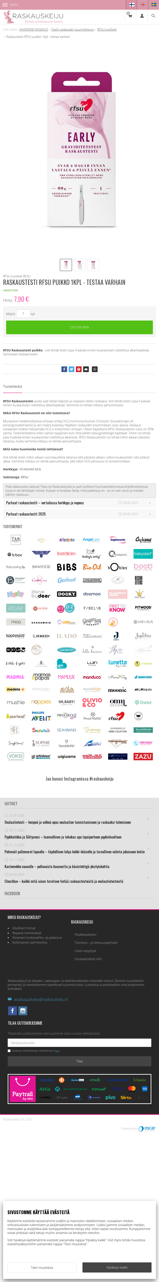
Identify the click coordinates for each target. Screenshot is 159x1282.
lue (57, 1199)
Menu (10, 5)
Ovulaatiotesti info (88, 1107)
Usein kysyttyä (85, 1099)
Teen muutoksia (42, 1267)
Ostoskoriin (79, 327)
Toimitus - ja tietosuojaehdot (96, 1091)
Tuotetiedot (12, 386)
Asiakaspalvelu (85, 1083)
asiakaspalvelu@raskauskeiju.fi (38, 1147)
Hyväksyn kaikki (117, 1267)
